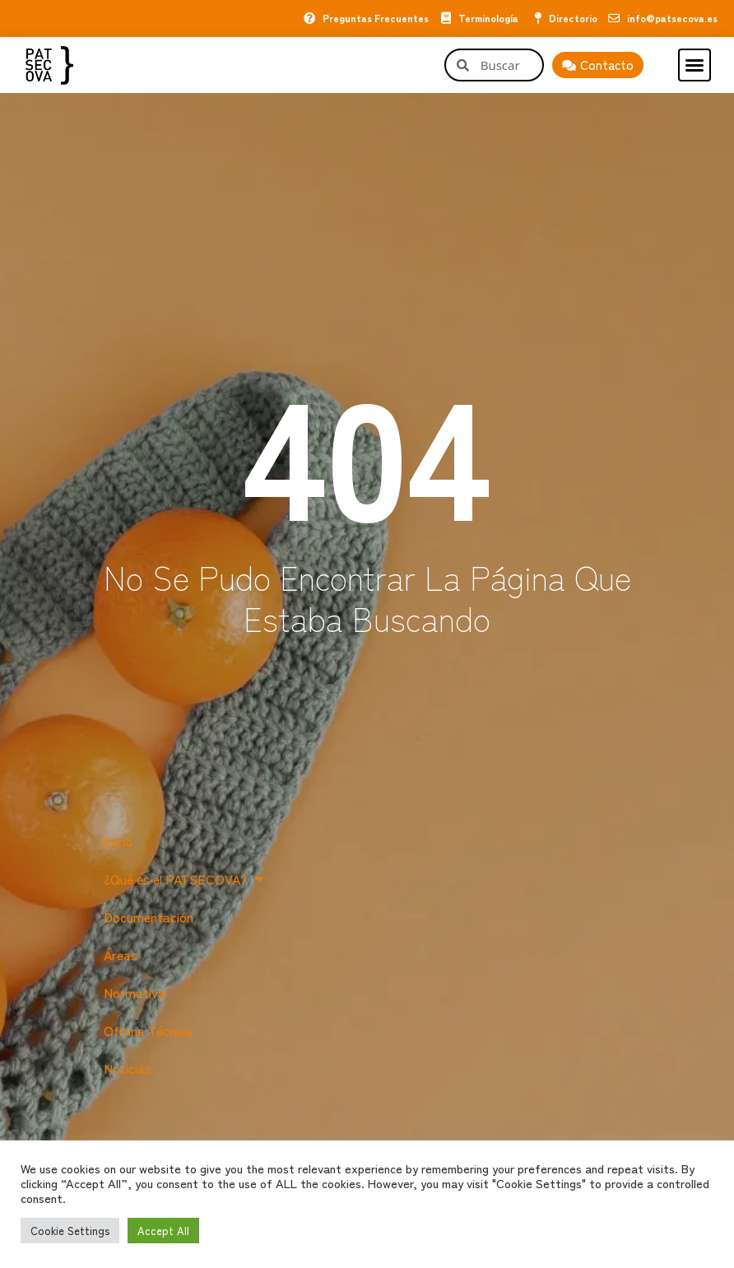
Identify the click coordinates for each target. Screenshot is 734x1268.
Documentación (148, 917)
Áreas (120, 954)
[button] (694, 65)
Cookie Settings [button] (69, 1230)
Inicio (118, 841)
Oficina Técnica (148, 1030)
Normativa (134, 992)
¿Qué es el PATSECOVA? (183, 879)
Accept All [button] (163, 1230)
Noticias (127, 1068)
